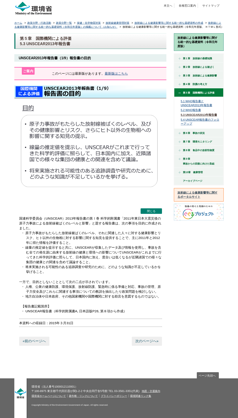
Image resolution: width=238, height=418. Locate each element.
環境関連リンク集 (140, 396)
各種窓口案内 (187, 5)
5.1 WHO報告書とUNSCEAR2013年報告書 (196, 103)
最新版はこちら (116, 73)
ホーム (18, 22)
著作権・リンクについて (83, 396)
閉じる (151, 211)
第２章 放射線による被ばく (196, 67)
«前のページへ (34, 341)
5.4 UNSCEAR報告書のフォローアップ (200, 121)
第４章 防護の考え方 (192, 84)
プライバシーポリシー (114, 396)
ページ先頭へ (207, 375)
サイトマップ (210, 5)
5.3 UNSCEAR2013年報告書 (199, 115)
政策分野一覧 (64, 22)
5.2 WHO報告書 (191, 110)
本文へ (168, 5)
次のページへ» (146, 341)
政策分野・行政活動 (39, 22)
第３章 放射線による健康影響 (197, 75)
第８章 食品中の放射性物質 (196, 150)
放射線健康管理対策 (117, 22)
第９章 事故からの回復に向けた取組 (196, 161)
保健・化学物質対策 (89, 22)
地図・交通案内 (151, 391)
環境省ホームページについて (49, 396)
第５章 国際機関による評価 (196, 92)
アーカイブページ (192, 180)
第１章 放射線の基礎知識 (195, 58)
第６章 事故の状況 (191, 133)
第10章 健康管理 (190, 172)
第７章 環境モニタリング (195, 141)
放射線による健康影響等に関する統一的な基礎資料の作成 (168, 22)
